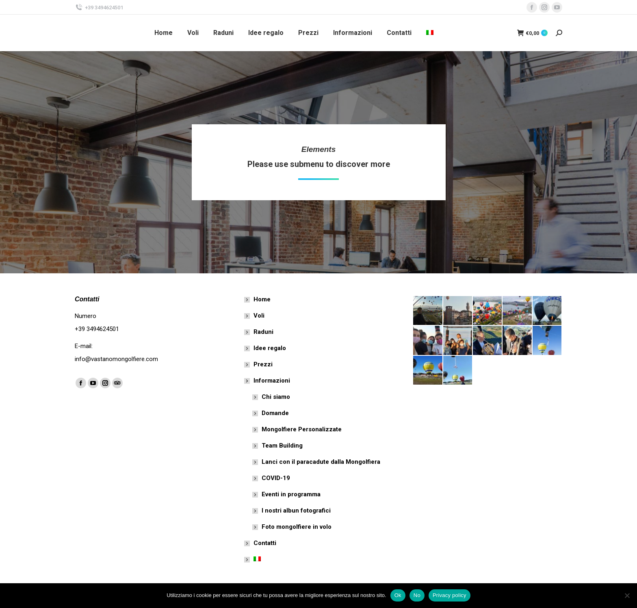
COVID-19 (276, 478)
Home (262, 299)
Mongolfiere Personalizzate (302, 429)
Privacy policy (449, 595)
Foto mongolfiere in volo (297, 526)
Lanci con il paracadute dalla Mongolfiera (321, 461)
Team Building (282, 445)
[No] (627, 595)
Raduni (263, 331)
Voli (259, 315)
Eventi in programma (291, 494)
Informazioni (267, 380)
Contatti (265, 543)
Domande (275, 413)
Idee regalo (270, 348)
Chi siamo (276, 396)
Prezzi (263, 364)
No (417, 595)
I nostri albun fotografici (296, 510)
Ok (397, 595)
